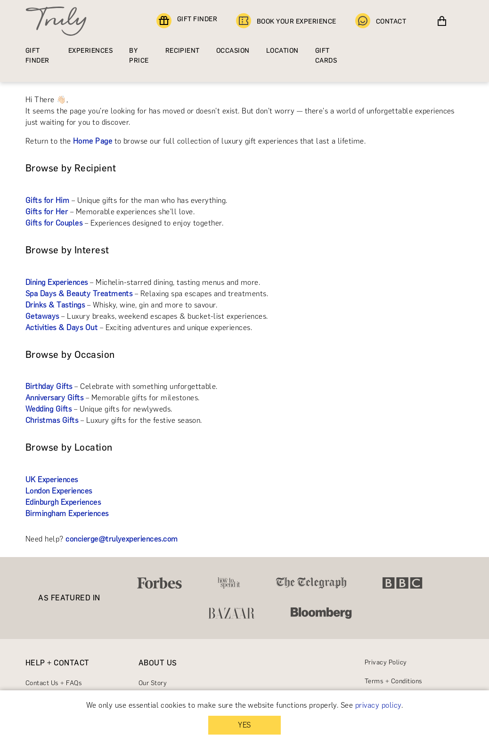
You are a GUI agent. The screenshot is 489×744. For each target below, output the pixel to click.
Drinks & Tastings (55, 304)
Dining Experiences (56, 282)
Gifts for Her (46, 211)
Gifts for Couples (53, 222)
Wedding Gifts (48, 408)
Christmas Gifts (51, 420)
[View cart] (442, 21)
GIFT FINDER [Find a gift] (186, 21)
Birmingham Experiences (67, 513)
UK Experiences (51, 479)
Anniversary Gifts (54, 397)
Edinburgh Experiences (63, 502)
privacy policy (378, 705)
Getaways (42, 316)
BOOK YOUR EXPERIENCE (286, 21)
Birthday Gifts (49, 386)
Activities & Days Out (61, 327)
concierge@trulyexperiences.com (121, 538)
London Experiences (58, 490)
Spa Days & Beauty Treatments (78, 293)
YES (244, 724)
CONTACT (380, 21)
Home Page (92, 141)
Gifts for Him (47, 200)
